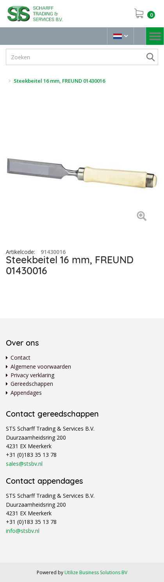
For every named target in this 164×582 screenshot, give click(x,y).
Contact (20, 357)
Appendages (26, 392)
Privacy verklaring (32, 375)
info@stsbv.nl (22, 530)
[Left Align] (141, 216)
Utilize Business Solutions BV (95, 572)
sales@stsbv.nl (24, 463)
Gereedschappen (32, 383)
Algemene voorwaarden (41, 366)
